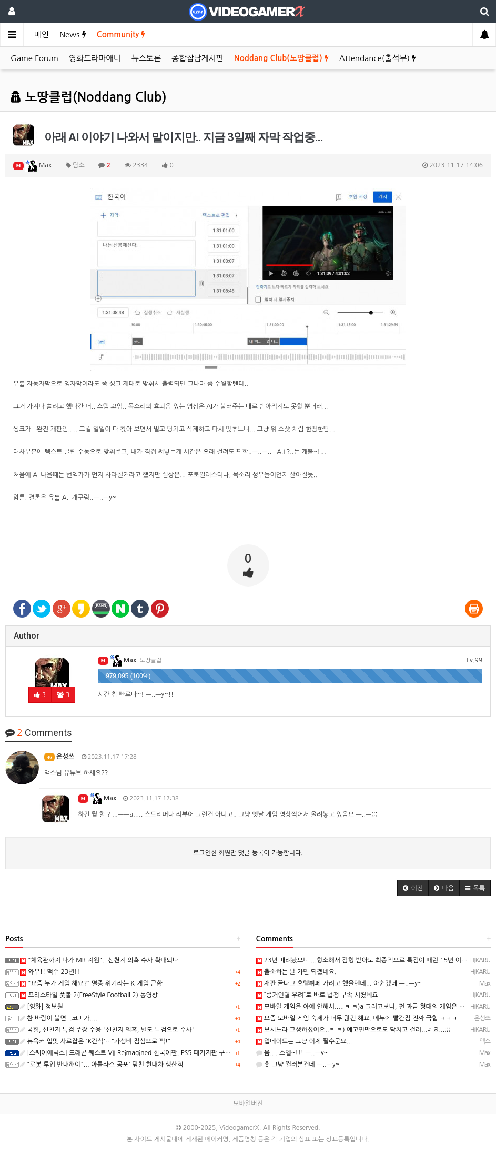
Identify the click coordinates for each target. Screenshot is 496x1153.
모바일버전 (247, 1103)
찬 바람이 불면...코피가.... (58, 1018)
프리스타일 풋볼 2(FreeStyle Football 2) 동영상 (89, 995)
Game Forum (34, 58)
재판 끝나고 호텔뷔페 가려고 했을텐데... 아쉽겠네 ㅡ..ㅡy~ (339, 983)
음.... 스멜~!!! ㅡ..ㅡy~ (292, 1053)
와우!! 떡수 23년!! (49, 972)
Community (121, 34)
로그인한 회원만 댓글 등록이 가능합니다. (248, 853)
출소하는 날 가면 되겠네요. (296, 972)
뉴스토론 (146, 58)
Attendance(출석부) (377, 58)
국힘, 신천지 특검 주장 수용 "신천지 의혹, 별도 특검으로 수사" (107, 1030)
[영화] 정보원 (41, 1006)
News (72, 34)
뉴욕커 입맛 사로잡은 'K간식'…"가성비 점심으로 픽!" (95, 1041)
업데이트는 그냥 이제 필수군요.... (305, 1041)
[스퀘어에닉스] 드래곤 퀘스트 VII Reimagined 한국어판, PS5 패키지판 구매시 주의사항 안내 (148, 1053)
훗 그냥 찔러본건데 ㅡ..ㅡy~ (298, 1064)
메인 (41, 34)
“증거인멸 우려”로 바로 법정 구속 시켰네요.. (319, 995)
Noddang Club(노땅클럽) (281, 58)
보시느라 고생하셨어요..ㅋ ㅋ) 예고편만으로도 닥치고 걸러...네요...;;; (353, 1030)
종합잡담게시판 (197, 58)
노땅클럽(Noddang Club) (88, 97)
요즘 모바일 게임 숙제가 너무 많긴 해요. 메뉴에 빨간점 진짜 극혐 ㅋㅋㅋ (357, 1018)
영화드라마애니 (95, 58)
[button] (413, 888)
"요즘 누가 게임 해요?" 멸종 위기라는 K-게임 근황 (91, 983)
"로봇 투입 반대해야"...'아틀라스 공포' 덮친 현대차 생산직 (101, 1064)
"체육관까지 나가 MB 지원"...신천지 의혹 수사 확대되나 (99, 960)
